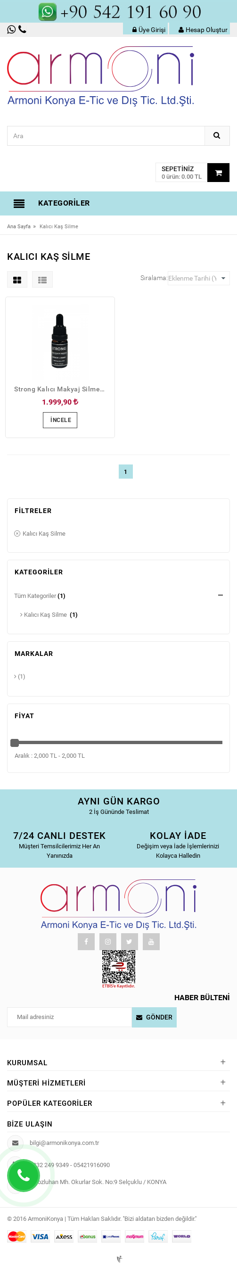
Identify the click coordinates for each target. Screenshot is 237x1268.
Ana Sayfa (19, 227)
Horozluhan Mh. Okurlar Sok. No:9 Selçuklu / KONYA (97, 1181)
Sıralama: (154, 278)
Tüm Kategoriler (35, 595)
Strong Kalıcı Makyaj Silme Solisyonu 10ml (62, 389)
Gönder (159, 1017)
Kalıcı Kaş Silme (39, 534)
